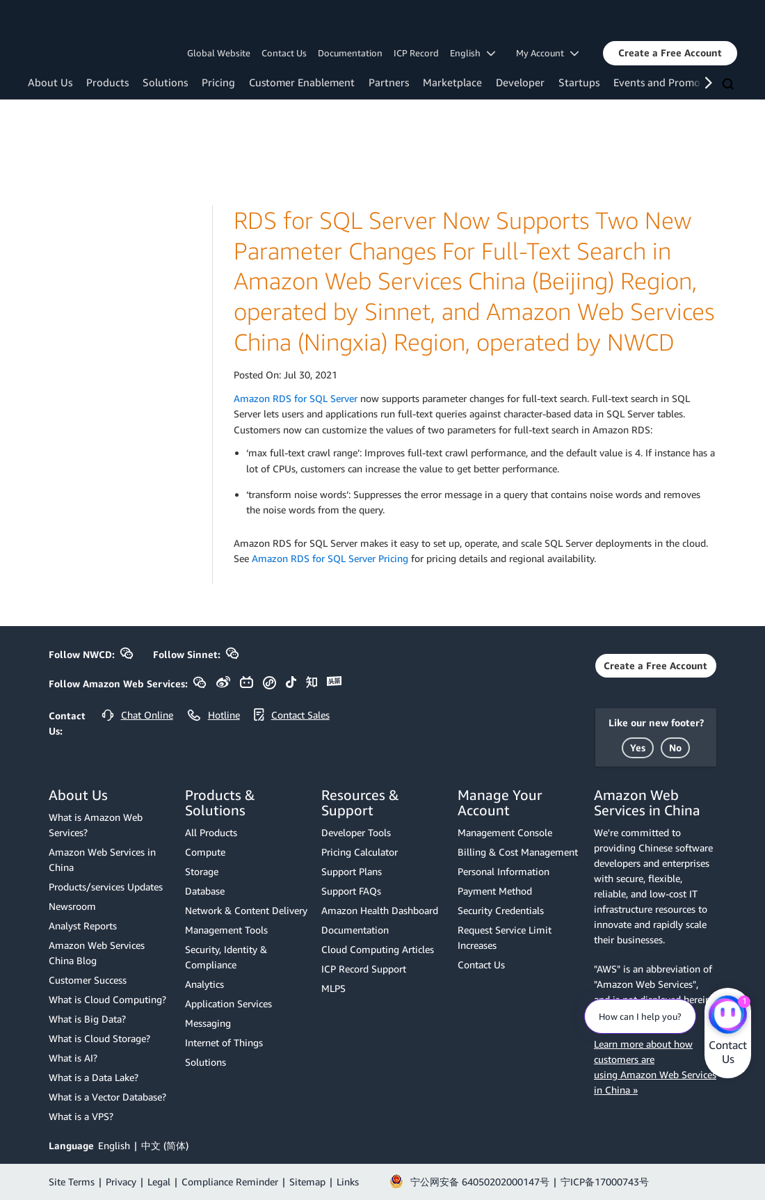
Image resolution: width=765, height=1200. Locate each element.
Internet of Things (224, 1042)
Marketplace (452, 82)
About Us (50, 82)
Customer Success (88, 980)
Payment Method (495, 891)
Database (205, 891)
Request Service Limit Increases (504, 937)
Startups (578, 82)
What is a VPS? (81, 1116)
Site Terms (72, 1181)
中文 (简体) (164, 1145)
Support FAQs (351, 891)
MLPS (333, 988)
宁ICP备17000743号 (605, 1181)
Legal (158, 1181)
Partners (389, 82)
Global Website (218, 52)
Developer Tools (356, 832)
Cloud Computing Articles (377, 949)
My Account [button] (547, 52)
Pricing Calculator (359, 852)
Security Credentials (501, 910)
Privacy (121, 1181)
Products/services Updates (106, 887)
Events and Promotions (668, 82)
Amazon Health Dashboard (379, 910)
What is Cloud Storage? (99, 1038)
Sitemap (307, 1181)
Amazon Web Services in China (102, 859)
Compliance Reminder (230, 1181)
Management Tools (226, 930)
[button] (670, 53)
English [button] (472, 52)
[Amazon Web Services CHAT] (727, 1016)
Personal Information (503, 871)
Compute (205, 852)
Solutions (165, 82)
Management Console (505, 832)
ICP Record (416, 52)
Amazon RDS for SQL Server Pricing (330, 558)
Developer (520, 82)
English (114, 1145)
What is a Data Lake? (93, 1077)
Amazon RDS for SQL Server (295, 398)
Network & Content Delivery (246, 910)
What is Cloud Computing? (107, 999)
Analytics (204, 984)
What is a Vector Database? (107, 1097)
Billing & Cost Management (518, 852)
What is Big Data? (87, 1019)
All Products (211, 832)
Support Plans (351, 871)
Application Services (228, 1003)
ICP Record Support (363, 969)
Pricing (218, 82)
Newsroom (72, 906)
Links (348, 1181)
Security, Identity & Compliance (226, 956)
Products (107, 82)
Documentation (350, 52)
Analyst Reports (83, 925)
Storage (201, 871)
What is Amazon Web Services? (96, 824)
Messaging (208, 1023)
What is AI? (73, 1058)
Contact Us (284, 52)
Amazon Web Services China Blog (97, 952)
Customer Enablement (302, 82)
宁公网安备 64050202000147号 (479, 1181)
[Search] (729, 85)
